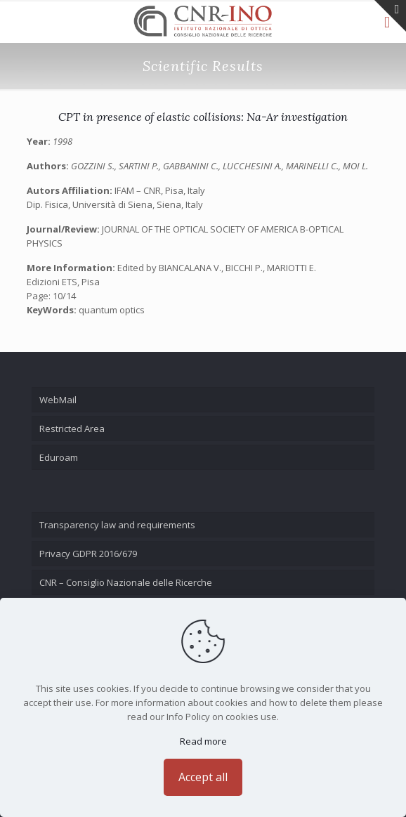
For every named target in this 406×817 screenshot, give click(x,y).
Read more (203, 741)
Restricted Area (72, 428)
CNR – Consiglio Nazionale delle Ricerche (125, 582)
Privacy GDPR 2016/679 (88, 553)
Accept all (203, 777)
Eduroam (58, 457)
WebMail (58, 399)
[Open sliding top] (390, 16)
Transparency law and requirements (117, 524)
